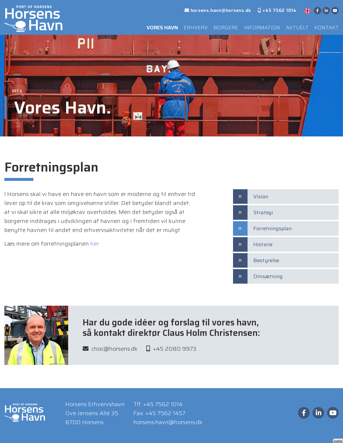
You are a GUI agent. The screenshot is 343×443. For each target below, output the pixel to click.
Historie (262, 244)
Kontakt (325, 26)
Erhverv (187, 26)
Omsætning (268, 276)
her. (95, 243)
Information (256, 26)
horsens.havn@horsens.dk (168, 422)
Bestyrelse (266, 260)
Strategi (263, 212)
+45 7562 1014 (163, 404)
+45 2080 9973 (171, 351)
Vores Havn (150, 26)
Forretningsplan (272, 228)
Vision (260, 196)
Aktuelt (293, 26)
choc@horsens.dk (110, 351)
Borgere (218, 26)
